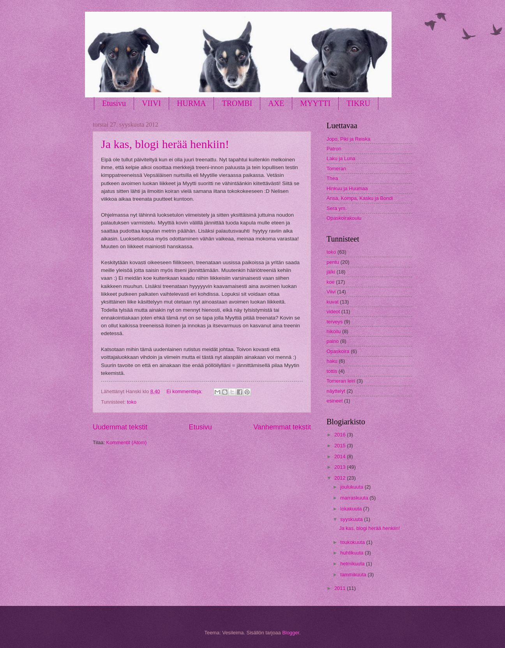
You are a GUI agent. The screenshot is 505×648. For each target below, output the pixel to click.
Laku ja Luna (341, 158)
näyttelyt (336, 391)
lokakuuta (351, 509)
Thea (332, 178)
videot (333, 311)
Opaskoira (338, 351)
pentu (333, 262)
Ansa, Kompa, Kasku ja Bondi (360, 198)
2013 (340, 467)
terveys (335, 322)
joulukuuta (352, 487)
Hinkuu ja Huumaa (347, 188)
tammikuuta (353, 574)
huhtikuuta (352, 553)
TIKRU (358, 103)
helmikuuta (353, 564)
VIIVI (151, 103)
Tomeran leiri (341, 381)
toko (131, 402)
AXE (276, 103)
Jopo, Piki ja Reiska (348, 139)
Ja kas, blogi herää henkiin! (165, 144)
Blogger (290, 633)
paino (333, 341)
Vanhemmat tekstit (282, 427)
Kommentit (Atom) (126, 442)
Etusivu (114, 103)
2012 (340, 478)
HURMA (191, 103)
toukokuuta (353, 542)
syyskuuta (352, 519)
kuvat (333, 302)
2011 (340, 588)
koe (331, 282)
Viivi (331, 292)
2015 (340, 445)
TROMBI (237, 103)
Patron (334, 149)
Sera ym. (337, 208)
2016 (340, 435)
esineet (335, 401)
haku (332, 361)
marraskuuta (354, 498)
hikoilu (334, 331)
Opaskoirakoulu (344, 218)
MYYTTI (315, 103)
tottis (332, 371)
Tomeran (336, 168)
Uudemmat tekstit (120, 427)
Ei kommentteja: (185, 391)
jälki (331, 272)
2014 (340, 456)
